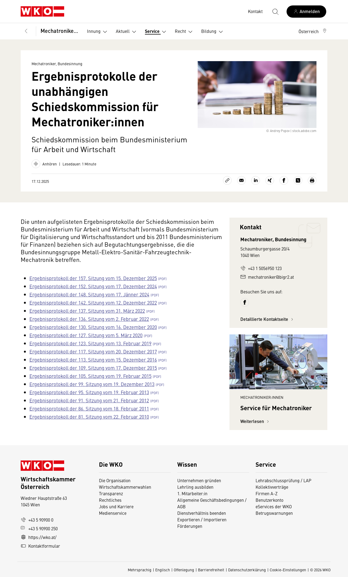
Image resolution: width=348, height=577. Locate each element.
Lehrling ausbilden (195, 487)
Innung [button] (98, 31)
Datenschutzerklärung (247, 569)
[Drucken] (312, 180)
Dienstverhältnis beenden (201, 513)
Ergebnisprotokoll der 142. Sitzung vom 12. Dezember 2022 (93, 302)
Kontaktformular (40, 546)
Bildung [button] (213, 31)
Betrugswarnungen (275, 513)
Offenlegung (184, 569)
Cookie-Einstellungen (288, 569)
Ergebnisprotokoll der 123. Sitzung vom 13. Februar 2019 (90, 343)
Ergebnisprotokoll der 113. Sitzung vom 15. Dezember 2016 (93, 359)
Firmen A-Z (267, 493)
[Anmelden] (306, 11)
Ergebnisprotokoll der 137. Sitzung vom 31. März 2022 (87, 310)
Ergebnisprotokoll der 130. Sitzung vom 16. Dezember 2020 (93, 327)
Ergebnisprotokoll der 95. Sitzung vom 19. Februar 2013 (89, 392)
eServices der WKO (274, 506)
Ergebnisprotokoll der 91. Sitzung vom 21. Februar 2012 (89, 400)
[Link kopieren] (227, 180)
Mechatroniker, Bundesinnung (60, 31)
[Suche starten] (275, 11)
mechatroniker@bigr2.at (267, 277)
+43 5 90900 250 (39, 528)
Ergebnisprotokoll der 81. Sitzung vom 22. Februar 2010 (89, 416)
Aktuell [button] (127, 31)
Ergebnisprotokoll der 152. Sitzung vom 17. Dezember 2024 (93, 286)
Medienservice (112, 513)
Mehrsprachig (139, 569)
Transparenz (111, 493)
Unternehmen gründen (199, 480)
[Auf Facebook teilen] (283, 180)
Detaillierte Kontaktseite (267, 319)
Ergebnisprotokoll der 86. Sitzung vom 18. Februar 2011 (89, 408)
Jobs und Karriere (116, 506)
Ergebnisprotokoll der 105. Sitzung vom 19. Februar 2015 (90, 375)
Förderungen (189, 526)
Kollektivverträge (272, 487)
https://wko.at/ (39, 537)
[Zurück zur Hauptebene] (26, 31)
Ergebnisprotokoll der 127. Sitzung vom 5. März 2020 (85, 335)
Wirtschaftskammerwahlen (125, 487)
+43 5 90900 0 (37, 520)
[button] (313, 31)
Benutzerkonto (269, 500)
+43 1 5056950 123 (261, 268)
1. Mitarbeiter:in (192, 493)
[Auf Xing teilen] (269, 180)
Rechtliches (110, 500)
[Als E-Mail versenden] (241, 180)
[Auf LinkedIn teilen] (255, 180)
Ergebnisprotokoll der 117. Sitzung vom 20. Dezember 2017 (93, 351)
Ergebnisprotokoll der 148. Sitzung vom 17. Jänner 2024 (89, 294)
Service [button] (156, 31)
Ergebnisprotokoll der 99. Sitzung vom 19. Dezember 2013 (91, 384)
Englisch (162, 569)
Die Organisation (114, 480)
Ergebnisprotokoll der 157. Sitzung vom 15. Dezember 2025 (93, 278)
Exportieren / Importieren (201, 519)
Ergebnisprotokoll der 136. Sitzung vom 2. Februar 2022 (89, 318)
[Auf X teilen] (298, 180)
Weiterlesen (255, 421)
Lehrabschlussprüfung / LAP (283, 480)
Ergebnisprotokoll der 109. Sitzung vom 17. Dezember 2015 (93, 367)
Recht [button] (185, 31)
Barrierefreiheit (211, 569)
